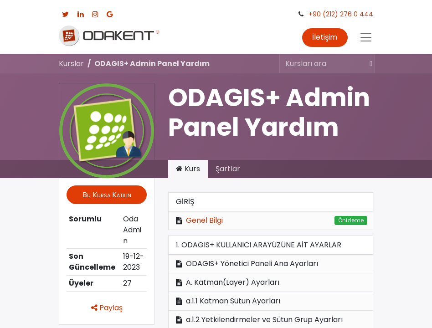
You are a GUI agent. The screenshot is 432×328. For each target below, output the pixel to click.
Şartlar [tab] (228, 169)
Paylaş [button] (107, 307)
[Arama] (367, 63)
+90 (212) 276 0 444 (341, 14)
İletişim (324, 37)
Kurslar (71, 63)
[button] (107, 194)
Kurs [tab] (188, 169)
